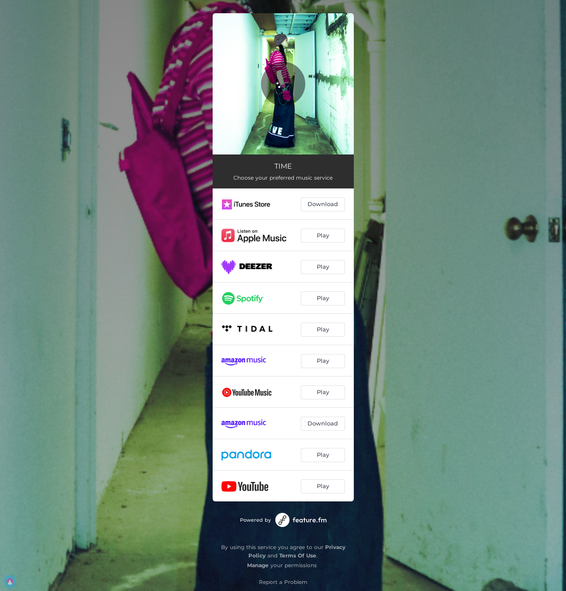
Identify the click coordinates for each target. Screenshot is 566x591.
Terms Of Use (297, 555)
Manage (258, 565)
